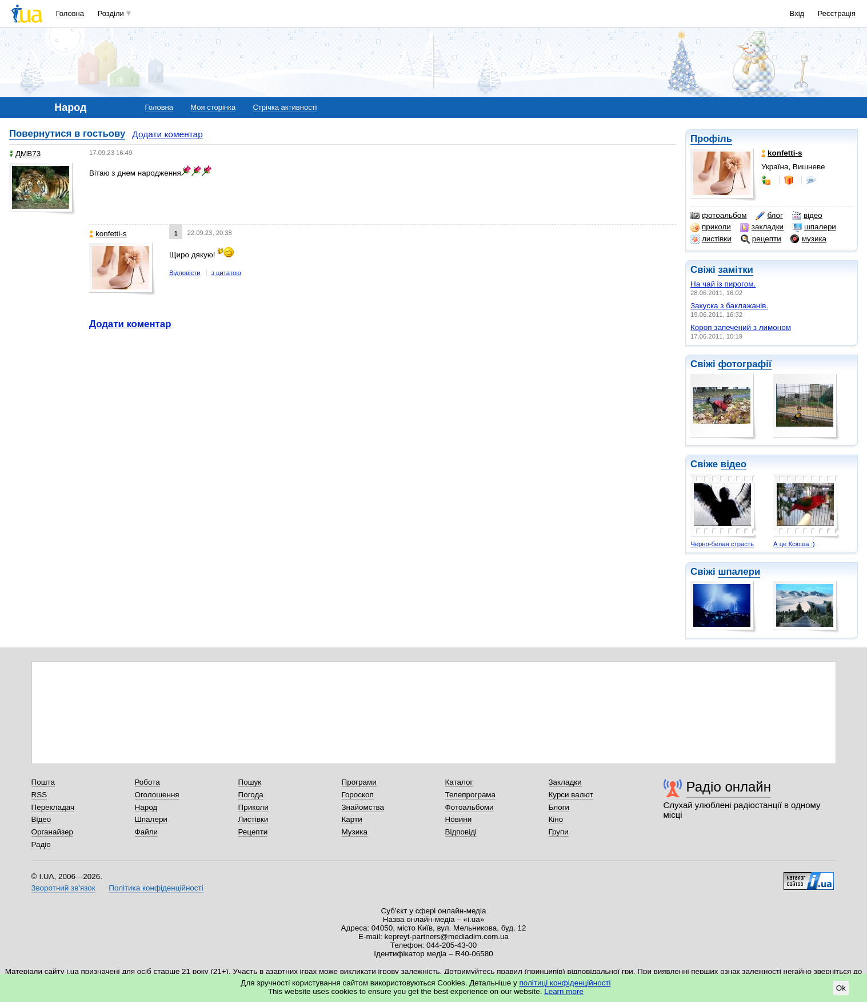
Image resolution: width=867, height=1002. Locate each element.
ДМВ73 (25, 153)
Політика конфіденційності (156, 888)
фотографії (744, 364)
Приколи (253, 807)
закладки (762, 227)
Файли (146, 832)
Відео (41, 819)
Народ (146, 807)
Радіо (41, 844)
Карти (352, 819)
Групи (559, 832)
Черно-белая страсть (722, 543)
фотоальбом (718, 215)
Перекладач (52, 807)
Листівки (253, 819)
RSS (39, 794)
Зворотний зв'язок (63, 888)
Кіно (556, 819)
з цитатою (226, 272)
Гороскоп (358, 794)
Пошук (250, 782)
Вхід (797, 13)
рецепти (761, 239)
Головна (70, 13)
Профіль (711, 138)
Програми (359, 782)
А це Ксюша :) (793, 543)
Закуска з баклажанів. (729, 305)
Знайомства (363, 807)
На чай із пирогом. (723, 284)
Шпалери (151, 819)
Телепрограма (470, 794)
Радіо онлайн (729, 786)
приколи (710, 227)
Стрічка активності (285, 107)
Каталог (459, 782)
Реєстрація (837, 13)
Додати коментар (167, 134)
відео (807, 215)
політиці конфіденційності (565, 983)
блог (769, 215)
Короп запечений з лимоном (740, 327)
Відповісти (185, 272)
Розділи (111, 13)
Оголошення (157, 794)
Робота (147, 782)
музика (808, 239)
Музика (354, 832)
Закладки (565, 782)
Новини (458, 819)
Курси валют (571, 794)
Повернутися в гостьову (67, 133)
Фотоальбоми (469, 807)
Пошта (43, 782)
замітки (735, 269)
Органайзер (52, 832)
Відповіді (461, 832)
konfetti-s (108, 233)
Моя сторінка (212, 107)
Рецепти (253, 832)
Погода (250, 794)
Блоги (559, 807)
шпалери (814, 227)
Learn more (564, 991)
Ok (841, 988)
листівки (711, 239)
